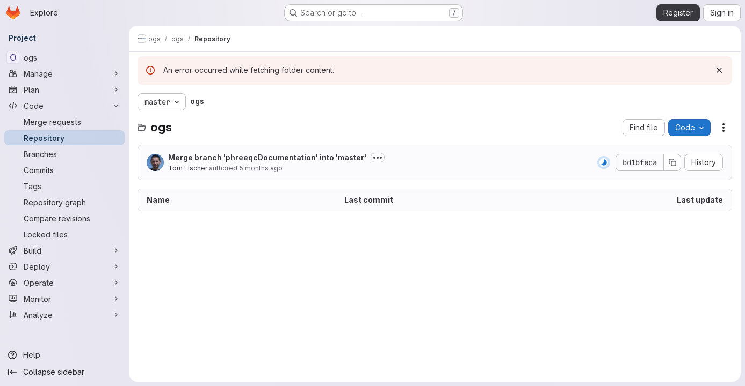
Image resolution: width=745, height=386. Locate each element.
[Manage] (64, 73)
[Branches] (64, 153)
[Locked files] (64, 234)
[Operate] (64, 282)
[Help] (64, 354)
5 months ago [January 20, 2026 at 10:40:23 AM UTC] (261, 168)
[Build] (64, 250)
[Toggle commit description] (378, 157)
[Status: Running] (603, 162)
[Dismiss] (719, 70)
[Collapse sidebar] (64, 372)
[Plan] (64, 89)
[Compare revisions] (64, 218)
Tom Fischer (187, 168)
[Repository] (64, 137)
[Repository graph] (64, 202)
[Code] (64, 105)
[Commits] (64, 169)
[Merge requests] (64, 121)
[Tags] (64, 186)
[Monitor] (64, 298)
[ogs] (64, 57)
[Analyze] (64, 314)
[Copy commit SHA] (672, 162)
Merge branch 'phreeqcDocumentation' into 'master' (267, 157)
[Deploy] (64, 266)
